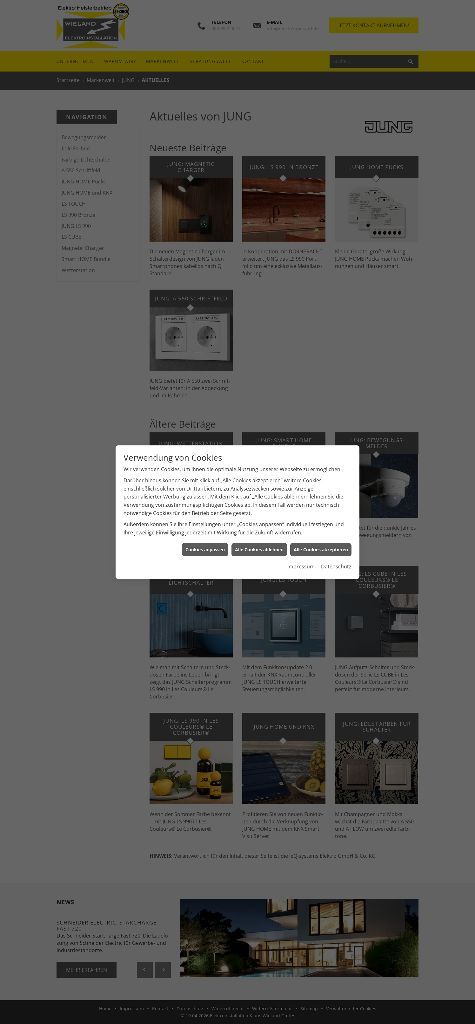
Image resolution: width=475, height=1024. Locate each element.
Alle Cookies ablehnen (259, 549)
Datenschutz (336, 566)
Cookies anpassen (205, 549)
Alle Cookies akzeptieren (321, 549)
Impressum (301, 566)
